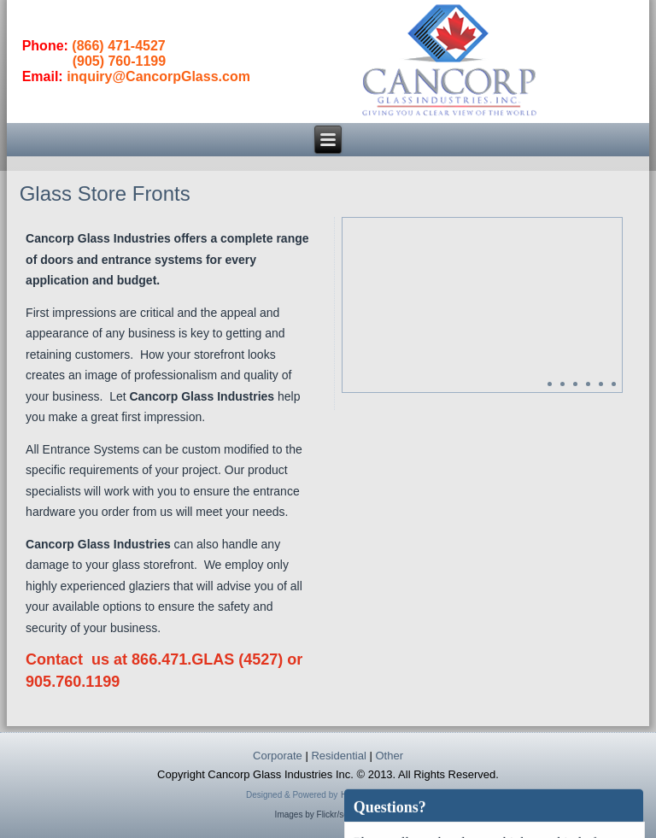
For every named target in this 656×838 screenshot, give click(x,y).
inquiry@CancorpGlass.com (158, 76)
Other (389, 755)
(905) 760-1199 (119, 61)
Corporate (277, 755)
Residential (338, 755)
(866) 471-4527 (118, 45)
